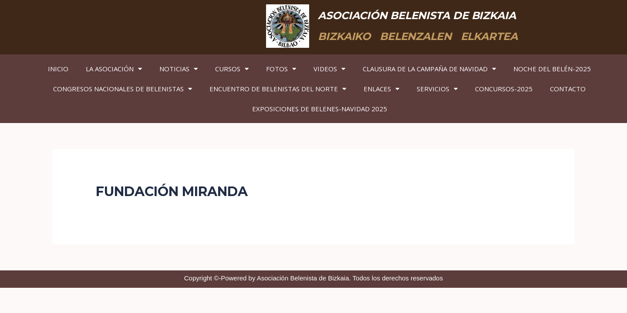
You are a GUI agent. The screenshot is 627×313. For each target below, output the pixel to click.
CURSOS (232, 69)
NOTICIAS (178, 69)
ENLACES (381, 89)
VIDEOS (329, 69)
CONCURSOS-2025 (504, 88)
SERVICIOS (437, 89)
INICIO (58, 68)
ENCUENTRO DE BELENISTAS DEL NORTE (277, 89)
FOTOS (281, 69)
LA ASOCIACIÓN (114, 69)
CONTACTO (568, 88)
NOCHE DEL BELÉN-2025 (552, 68)
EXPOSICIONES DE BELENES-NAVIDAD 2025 (319, 108)
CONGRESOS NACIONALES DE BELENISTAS (122, 89)
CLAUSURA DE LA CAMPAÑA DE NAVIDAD (429, 69)
